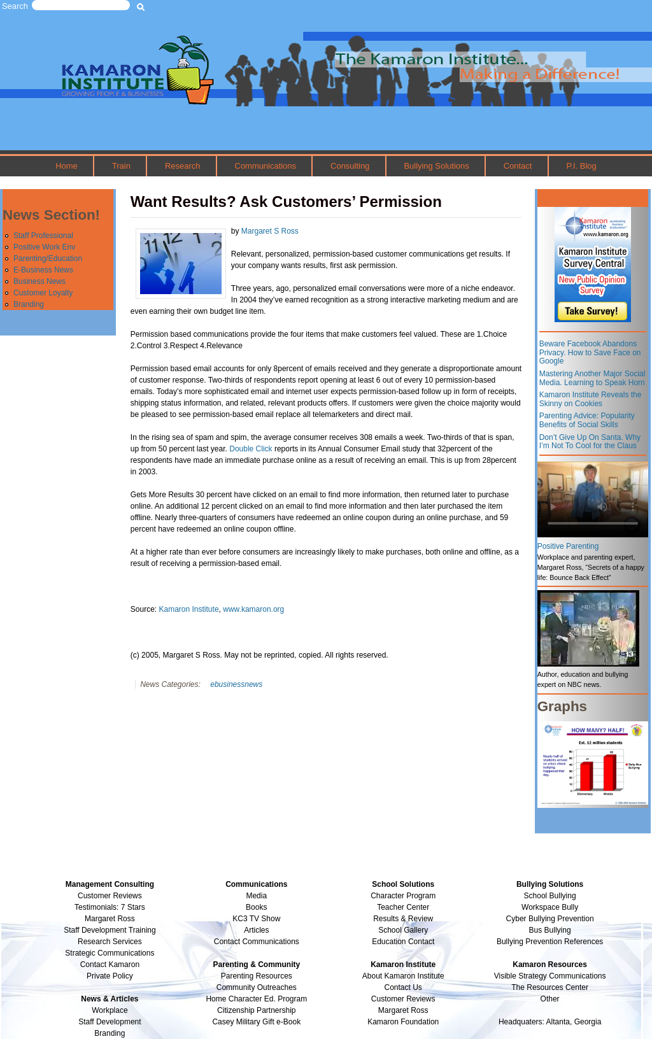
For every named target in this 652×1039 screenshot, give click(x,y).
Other (550, 998)
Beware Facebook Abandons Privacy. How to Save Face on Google (590, 352)
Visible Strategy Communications (550, 976)
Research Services (110, 941)
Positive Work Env (44, 247)
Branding (28, 304)
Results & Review (403, 918)
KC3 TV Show (256, 918)
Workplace (109, 1010)
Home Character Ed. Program (256, 998)
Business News (39, 281)
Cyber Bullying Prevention (550, 918)
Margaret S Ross (270, 231)
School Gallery (403, 930)
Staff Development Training (110, 930)
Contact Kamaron (109, 964)
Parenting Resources (256, 976)
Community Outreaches (256, 987)
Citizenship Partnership (256, 1010)
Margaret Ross (110, 918)
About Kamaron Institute (403, 976)
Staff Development (109, 1021)
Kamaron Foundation (403, 1021)
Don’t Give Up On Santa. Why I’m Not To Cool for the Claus (590, 442)
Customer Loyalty (43, 292)
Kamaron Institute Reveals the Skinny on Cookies (590, 399)
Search (15, 6)
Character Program (403, 895)
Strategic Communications (109, 953)
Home (66, 166)
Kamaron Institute (189, 609)
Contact (518, 166)
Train (121, 166)
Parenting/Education (47, 258)
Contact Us (403, 987)
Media (256, 895)
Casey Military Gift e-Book (256, 1021)
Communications (265, 166)
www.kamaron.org (253, 609)
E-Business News (43, 269)
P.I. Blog (581, 166)
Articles (256, 930)
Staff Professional (43, 235)
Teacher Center (403, 907)
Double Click (250, 448)
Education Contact (403, 941)
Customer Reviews (403, 998)
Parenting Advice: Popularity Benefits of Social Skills (587, 420)
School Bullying (550, 895)
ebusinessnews (236, 684)
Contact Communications (256, 941)
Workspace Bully (549, 907)
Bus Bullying (550, 930)
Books (256, 907)
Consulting (349, 166)
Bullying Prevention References (550, 941)
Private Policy (110, 976)
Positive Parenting (568, 546)
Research (182, 166)
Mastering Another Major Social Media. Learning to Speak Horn (592, 378)
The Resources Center (549, 987)
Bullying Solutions (436, 166)
